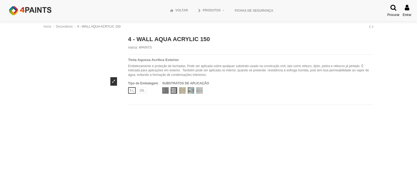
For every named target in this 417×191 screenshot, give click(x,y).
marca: (133, 47)
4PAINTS (145, 47)
